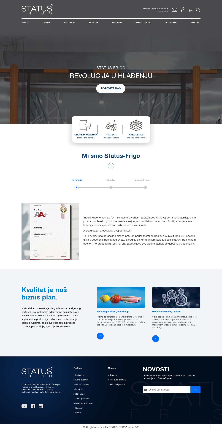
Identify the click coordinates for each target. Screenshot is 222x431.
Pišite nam (163, 12)
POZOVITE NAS (105, 88)
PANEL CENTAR (136, 137)
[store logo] (37, 9)
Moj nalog (183, 9)
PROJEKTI (111, 137)
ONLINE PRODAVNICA (86, 137)
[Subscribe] (195, 389)
